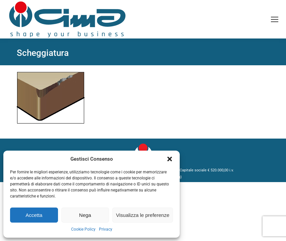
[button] (169, 159)
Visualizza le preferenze (142, 215)
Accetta (33, 215)
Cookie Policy (83, 229)
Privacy (105, 229)
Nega (85, 215)
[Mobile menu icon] (274, 19)
